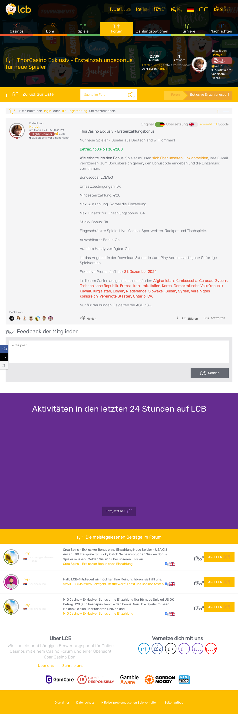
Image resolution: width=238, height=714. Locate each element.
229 (197, 581)
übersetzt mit (214, 124)
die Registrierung (74, 111)
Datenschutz (85, 702)
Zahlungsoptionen (152, 30)
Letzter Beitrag (152, 65)
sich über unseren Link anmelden (180, 158)
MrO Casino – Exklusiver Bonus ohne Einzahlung (98, 614)
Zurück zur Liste (30, 94)
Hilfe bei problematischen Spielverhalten (130, 702)
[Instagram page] (197, 648)
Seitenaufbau (176, 702)
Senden (213, 373)
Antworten (217, 317)
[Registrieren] (205, 10)
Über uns (46, 665)
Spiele (83, 30)
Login (47, 111)
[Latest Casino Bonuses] (19, 10)
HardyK (162, 68)
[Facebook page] (157, 648)
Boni (50, 30)
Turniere (188, 30)
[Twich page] (184, 648)
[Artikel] (122, 10)
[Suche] (130, 94)
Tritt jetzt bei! (119, 511)
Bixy (26, 553)
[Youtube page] (211, 648)
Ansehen (219, 556)
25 (197, 556)
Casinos (16, 30)
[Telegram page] (144, 648)
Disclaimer (59, 702)
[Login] (223, 10)
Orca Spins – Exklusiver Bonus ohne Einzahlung (97, 564)
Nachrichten (221, 30)
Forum (116, 30)
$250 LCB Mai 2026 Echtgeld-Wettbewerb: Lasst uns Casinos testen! (113, 584)
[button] (170, 564)
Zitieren (187, 318)
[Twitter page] (170, 648)
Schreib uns (72, 665)
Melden (88, 318)
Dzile (26, 580)
